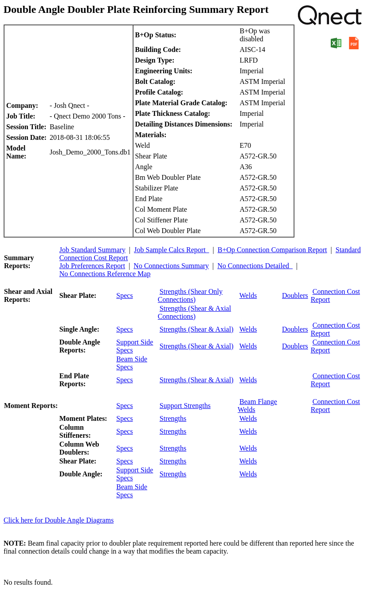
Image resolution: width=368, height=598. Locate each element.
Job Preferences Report (92, 265)
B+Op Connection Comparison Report (272, 249)
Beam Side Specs (131, 363)
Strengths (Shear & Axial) (197, 329)
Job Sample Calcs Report (171, 249)
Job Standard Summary (92, 249)
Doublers (295, 295)
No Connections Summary (171, 265)
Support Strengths (185, 405)
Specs (124, 295)
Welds (248, 295)
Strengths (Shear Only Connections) (190, 295)
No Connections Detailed (255, 265)
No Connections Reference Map (105, 273)
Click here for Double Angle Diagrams (59, 520)
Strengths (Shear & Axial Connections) (194, 312)
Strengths (173, 418)
